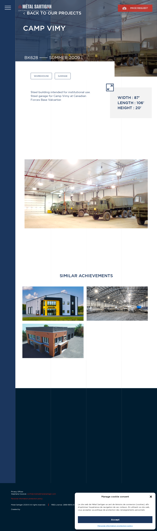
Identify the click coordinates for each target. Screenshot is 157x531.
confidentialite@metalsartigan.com (41, 494)
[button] (150, 496)
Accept (115, 519)
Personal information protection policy (115, 526)
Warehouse (41, 76)
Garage (62, 76)
